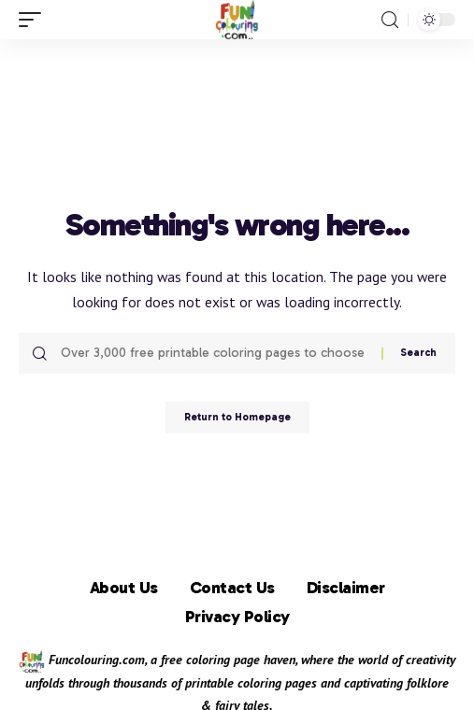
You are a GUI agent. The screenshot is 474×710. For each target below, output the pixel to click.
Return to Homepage (237, 417)
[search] (390, 20)
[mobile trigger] (34, 19)
